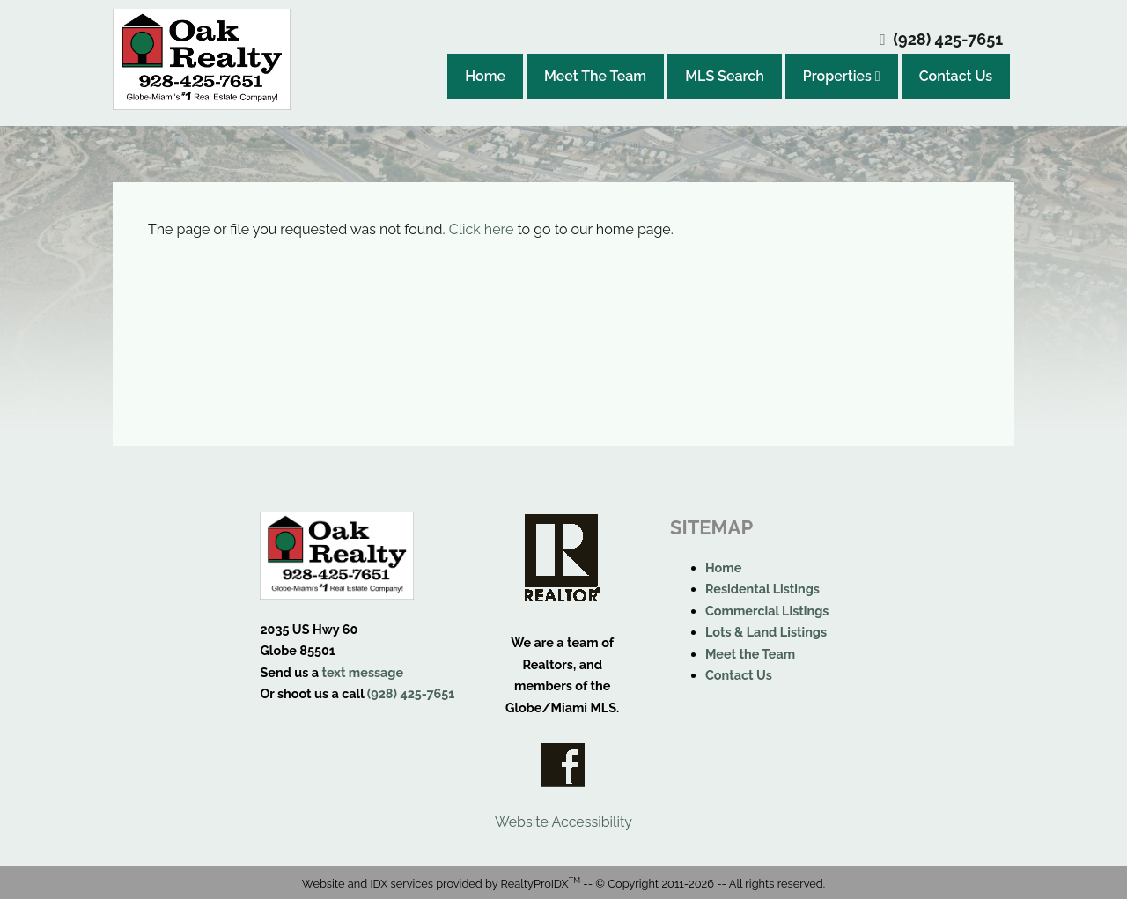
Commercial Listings (767, 610)
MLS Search (724, 76)
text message (362, 672)
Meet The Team (595, 76)
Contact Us (955, 76)
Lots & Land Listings (766, 631)
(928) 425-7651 (949, 39)
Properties (841, 76)
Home (485, 76)
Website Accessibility (563, 822)
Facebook (563, 765)
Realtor (562, 558)
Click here (481, 229)
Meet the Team (750, 653)
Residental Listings (762, 588)
